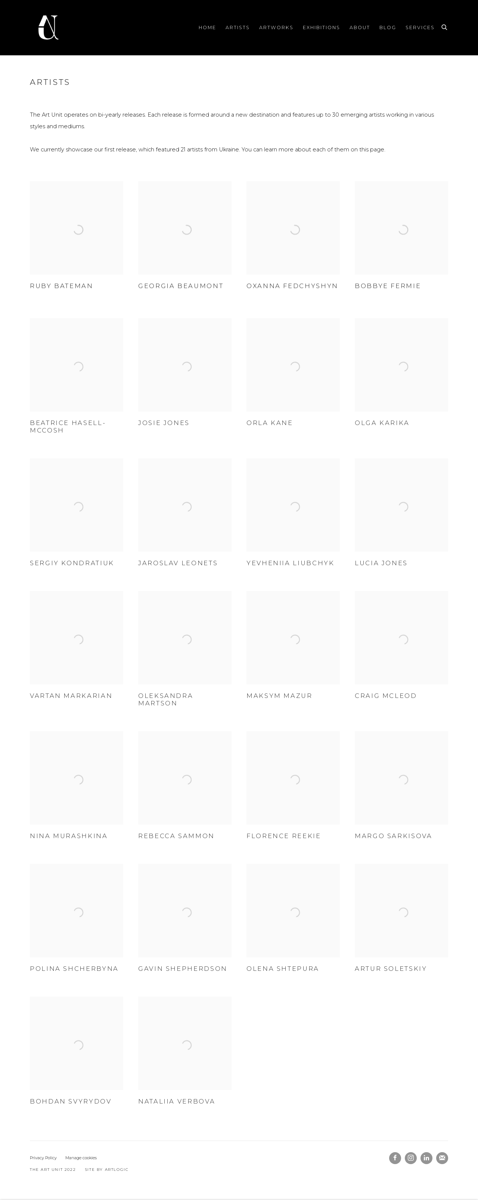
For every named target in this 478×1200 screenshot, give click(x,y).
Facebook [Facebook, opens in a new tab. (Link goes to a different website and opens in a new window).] (395, 1158)
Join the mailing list (442, 1158)
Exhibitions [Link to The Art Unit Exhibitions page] (321, 27)
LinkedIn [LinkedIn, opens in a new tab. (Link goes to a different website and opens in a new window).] (426, 1158)
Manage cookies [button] (81, 1157)
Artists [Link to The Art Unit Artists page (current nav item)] (238, 27)
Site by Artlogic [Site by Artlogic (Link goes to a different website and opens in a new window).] (107, 1169)
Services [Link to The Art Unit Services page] (420, 27)
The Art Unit (48, 27)
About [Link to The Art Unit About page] (360, 27)
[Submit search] (444, 26)
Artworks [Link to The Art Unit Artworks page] (276, 27)
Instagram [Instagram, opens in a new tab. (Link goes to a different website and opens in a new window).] (411, 1158)
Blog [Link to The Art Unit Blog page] (387, 27)
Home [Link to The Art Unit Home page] (207, 27)
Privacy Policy (43, 1157)
